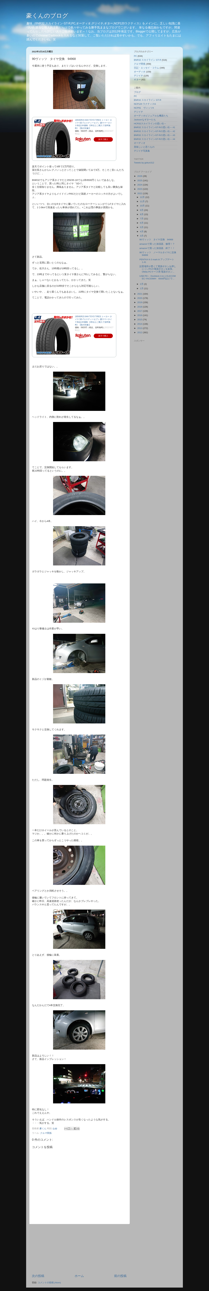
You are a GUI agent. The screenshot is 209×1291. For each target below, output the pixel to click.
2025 (140, 180)
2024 (140, 185)
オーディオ (139, 71)
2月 (142, 284)
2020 (140, 298)
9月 (142, 210)
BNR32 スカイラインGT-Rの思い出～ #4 (154, 139)
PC (135, 56)
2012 (140, 332)
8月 (142, 214)
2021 (140, 294)
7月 (142, 218)
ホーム (79, 1276)
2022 (140, 193)
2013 (140, 328)
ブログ (137, 92)
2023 (140, 189)
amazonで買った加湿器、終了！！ (157, 248)
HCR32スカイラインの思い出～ (150, 123)
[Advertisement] (79, 1249)
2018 (140, 307)
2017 (140, 311)
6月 (142, 223)
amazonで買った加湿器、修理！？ (157, 244)
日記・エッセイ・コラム (146, 68)
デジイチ (138, 75)
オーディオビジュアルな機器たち (151, 115)
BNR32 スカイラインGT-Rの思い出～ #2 (154, 131)
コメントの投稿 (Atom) (49, 1282)
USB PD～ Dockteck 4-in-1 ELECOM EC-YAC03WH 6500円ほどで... (157, 277)
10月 (142, 205)
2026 (140, 176)
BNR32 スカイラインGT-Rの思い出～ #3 (154, 135)
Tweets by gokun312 (144, 162)
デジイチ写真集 (142, 151)
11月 (142, 201)
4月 (142, 231)
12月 (142, 197)
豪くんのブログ (47, 15)
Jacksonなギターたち (145, 119)
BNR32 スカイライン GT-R (147, 60)
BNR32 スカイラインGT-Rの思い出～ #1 (154, 127)
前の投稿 (120, 1276)
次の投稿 (38, 1276)
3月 (142, 236)
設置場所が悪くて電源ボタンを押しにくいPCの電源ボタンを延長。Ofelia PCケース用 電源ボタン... (157, 269)
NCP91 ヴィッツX (144, 108)
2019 (140, 302)
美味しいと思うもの (144, 147)
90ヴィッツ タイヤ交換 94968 (156, 239)
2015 (140, 319)
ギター (137, 79)
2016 (140, 315)
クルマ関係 (46, 1133)
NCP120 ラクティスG (145, 104)
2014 (140, 324)
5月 (142, 227)
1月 (142, 288)
